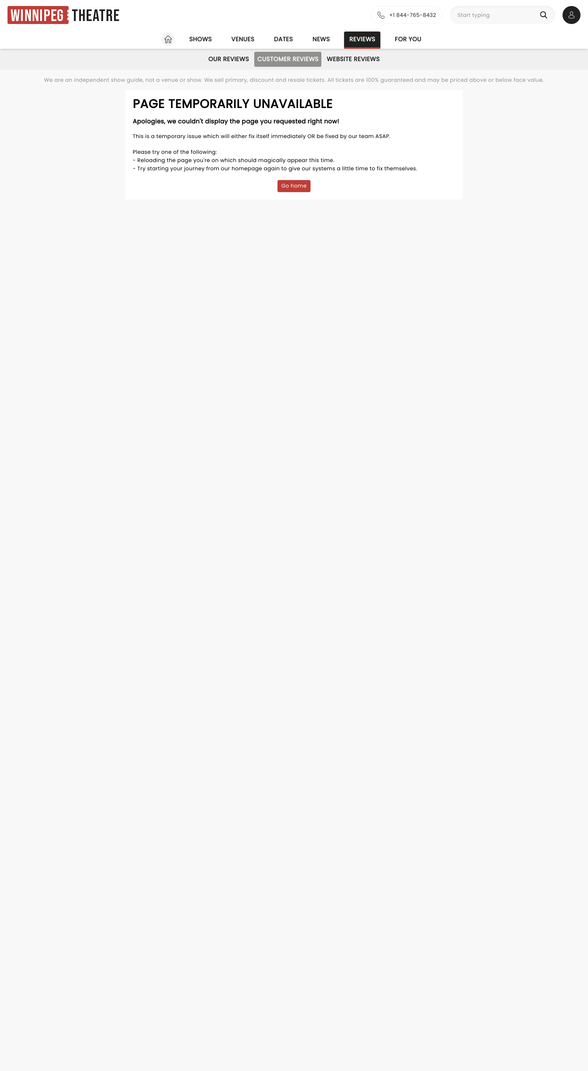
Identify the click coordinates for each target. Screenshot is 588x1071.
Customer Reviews (287, 59)
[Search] (545, 15)
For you (408, 39)
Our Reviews (228, 59)
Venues (243, 39)
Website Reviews (353, 59)
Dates (283, 39)
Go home (294, 185)
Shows (200, 39)
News (321, 39)
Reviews (362, 39)
